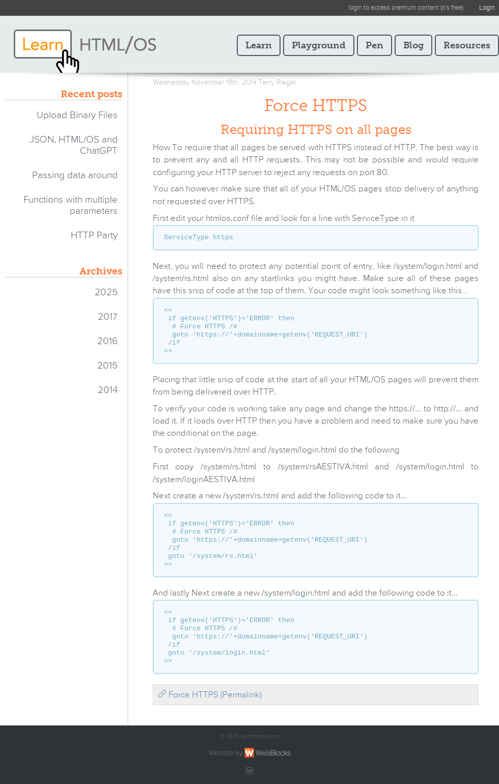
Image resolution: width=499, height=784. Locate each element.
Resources (466, 45)
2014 (108, 390)
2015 (107, 366)
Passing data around (75, 175)
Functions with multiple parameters (70, 205)
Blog (413, 45)
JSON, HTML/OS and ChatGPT (74, 145)
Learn (258, 45)
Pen (374, 45)
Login (487, 8)
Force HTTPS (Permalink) (210, 695)
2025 (106, 292)
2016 (107, 341)
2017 (108, 317)
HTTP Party (94, 235)
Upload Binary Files (77, 115)
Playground (319, 45)
